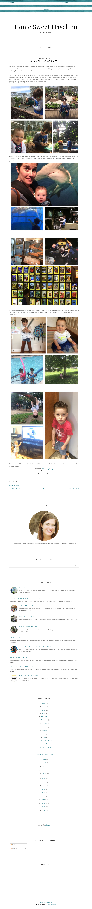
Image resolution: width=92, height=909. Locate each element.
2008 (43, 807)
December (44, 716)
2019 (44, 706)
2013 (43, 789)
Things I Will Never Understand (25, 598)
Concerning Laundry (20, 657)
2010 (43, 799)
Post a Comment (14, 485)
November (44, 720)
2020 (44, 703)
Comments (15, 848)
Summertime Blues (18, 637)
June (44, 737)
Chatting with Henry (45, 747)
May (44, 759)
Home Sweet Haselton (46, 27)
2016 (43, 778)
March (45, 766)
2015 (44, 782)
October (44, 723)
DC (47, 470)
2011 (43, 796)
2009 (43, 803)
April (44, 763)
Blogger (47, 825)
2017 (43, 713)
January (44, 773)
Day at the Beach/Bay (45, 740)
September (44, 727)
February (44, 770)
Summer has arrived (45, 751)
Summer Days (45, 744)
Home (41, 47)
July (44, 734)
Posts (13, 845)
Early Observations (28, 627)
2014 (44, 785)
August (44, 730)
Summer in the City (27, 616)
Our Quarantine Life (28, 605)
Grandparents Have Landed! (45, 754)
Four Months (25, 587)
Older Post (14, 489)
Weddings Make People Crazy (24, 666)
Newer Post (73, 489)
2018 (43, 710)
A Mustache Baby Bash (29, 675)
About (50, 47)
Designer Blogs (51, 904)
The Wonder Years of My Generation (36, 646)
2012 (43, 792)
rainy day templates (46, 902)
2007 (44, 810)
